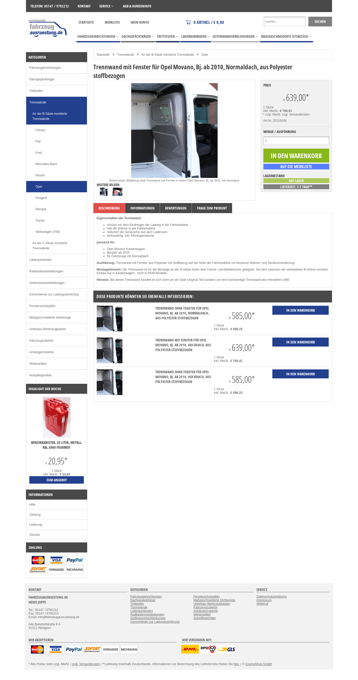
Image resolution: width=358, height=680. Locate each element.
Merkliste (112, 22)
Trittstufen (36, 91)
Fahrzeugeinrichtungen (45, 68)
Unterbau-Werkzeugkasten (47, 329)
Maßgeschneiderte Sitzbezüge (50, 317)
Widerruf (262, 604)
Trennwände (125, 54)
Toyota (39, 220)
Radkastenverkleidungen (46, 271)
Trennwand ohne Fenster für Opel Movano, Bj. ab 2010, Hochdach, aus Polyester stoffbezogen (183, 376)
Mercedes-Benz (46, 164)
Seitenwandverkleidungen (47, 283)
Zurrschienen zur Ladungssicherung (53, 294)
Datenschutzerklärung (271, 596)
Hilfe (32, 504)
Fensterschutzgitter (42, 306)
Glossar (34, 535)
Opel (204, 54)
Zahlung (34, 514)
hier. (237, 664)
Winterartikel (38, 364)
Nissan (40, 175)
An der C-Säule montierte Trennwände (49, 245)
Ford (38, 153)
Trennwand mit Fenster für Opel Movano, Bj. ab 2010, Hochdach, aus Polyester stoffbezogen (183, 345)
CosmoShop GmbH (258, 664)
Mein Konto (140, 22)
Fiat (38, 141)
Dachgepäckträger (42, 79)
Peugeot (41, 198)
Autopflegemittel (40, 375)
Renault (40, 209)
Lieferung (35, 524)
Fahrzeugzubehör (41, 340)
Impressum (264, 600)
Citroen (40, 130)
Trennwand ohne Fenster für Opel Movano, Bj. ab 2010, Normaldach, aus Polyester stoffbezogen (182, 313)
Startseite (86, 22)
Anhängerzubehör (41, 352)
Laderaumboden (40, 260)
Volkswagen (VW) (47, 232)
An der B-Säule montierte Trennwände (167, 54)
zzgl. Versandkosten (295, 114)
